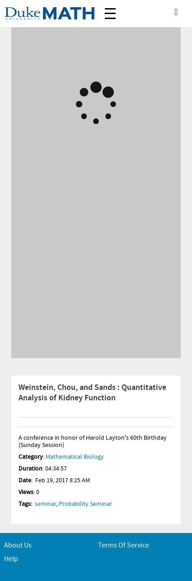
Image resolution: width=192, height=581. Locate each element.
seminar (45, 504)
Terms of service (123, 545)
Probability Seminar (85, 504)
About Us (18, 545)
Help (11, 559)
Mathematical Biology (75, 457)
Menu (110, 9)
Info (24, 422)
